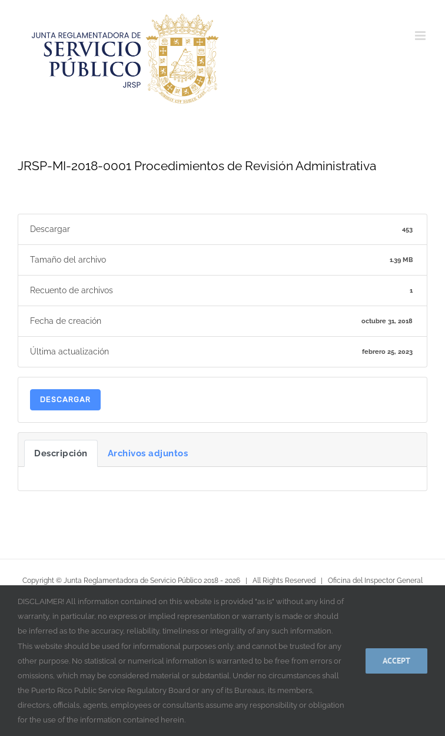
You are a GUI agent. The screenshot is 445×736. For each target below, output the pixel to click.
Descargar (65, 399)
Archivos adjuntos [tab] (148, 453)
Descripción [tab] (61, 453)
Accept (396, 660)
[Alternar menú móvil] (421, 35)
